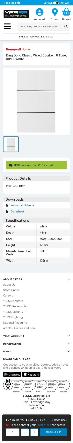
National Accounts (15, 322)
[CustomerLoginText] (39, 11)
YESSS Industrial (13, 301)
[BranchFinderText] (55, 14)
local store (44, 425)
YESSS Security (13, 311)
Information (36, 343)
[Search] (66, 26)
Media (36, 351)
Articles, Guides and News (20, 328)
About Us (9, 284)
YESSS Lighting (13, 317)
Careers (8, 295)
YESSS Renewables (15, 306)
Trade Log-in (53, 431)
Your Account (36, 335)
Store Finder (11, 290)
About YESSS (36, 279)
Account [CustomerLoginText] (39, 19)
